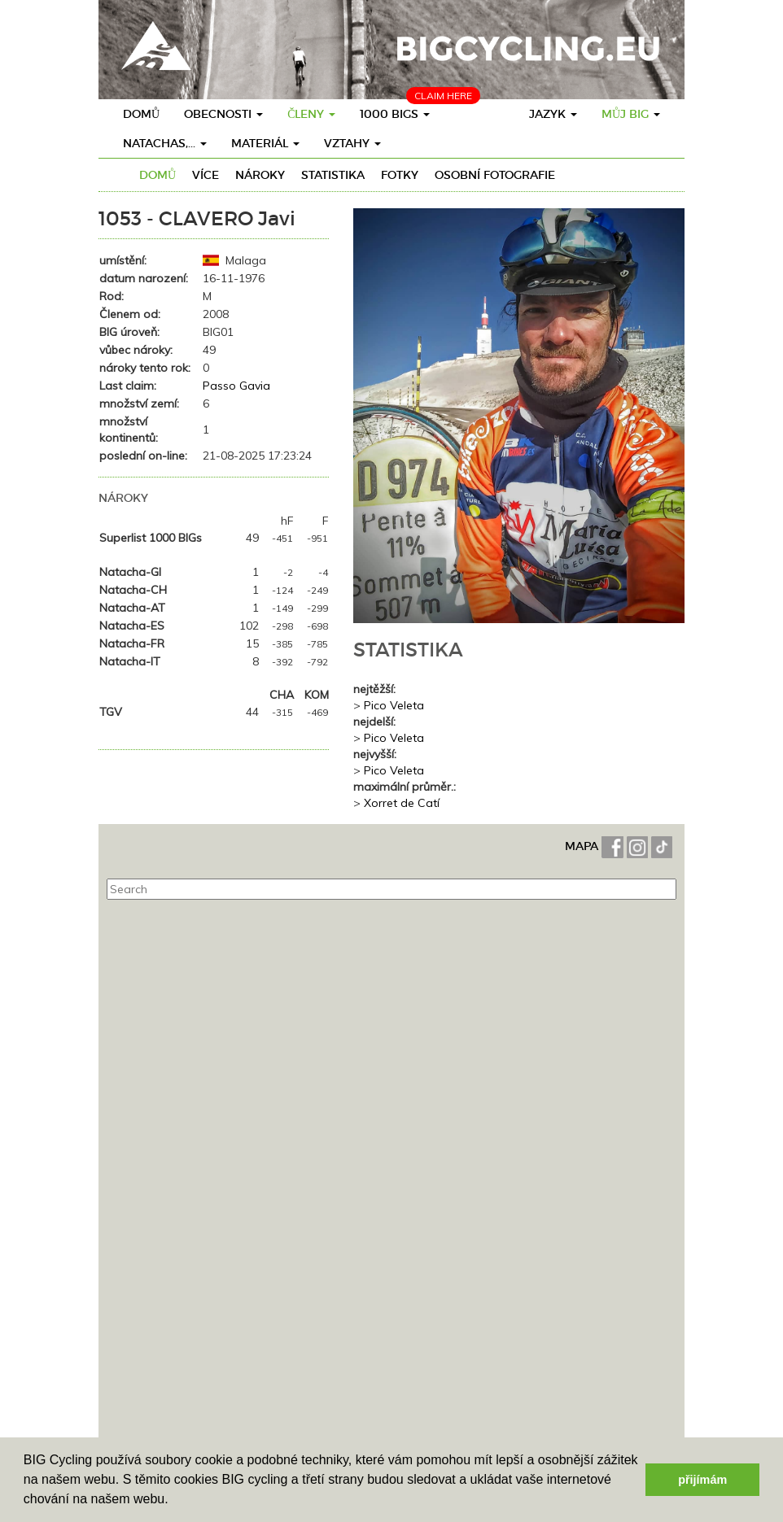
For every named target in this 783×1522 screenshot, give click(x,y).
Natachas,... (165, 143)
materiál (265, 143)
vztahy (352, 143)
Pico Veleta (394, 705)
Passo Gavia (236, 385)
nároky (260, 175)
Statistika (333, 175)
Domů (141, 114)
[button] (174, 1500)
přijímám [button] (702, 1479)
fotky (399, 175)
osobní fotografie (495, 175)
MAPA (583, 846)
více (205, 175)
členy (311, 114)
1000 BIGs (395, 114)
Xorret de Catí (402, 803)
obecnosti (223, 114)
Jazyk (553, 114)
